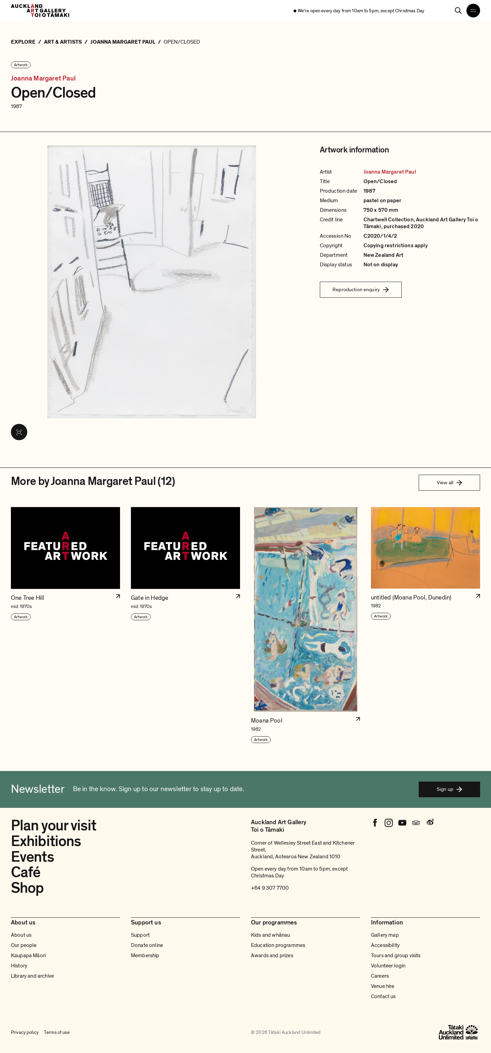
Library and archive (32, 976)
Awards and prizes (272, 955)
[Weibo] (430, 823)
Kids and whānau (270, 935)
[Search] (458, 10)
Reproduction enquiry (360, 289)
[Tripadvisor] (416, 823)
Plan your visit (53, 825)
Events (32, 857)
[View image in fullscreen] (19, 432)
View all (449, 482)
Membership (145, 955)
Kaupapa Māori (28, 955)
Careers (380, 976)
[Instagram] (389, 823)
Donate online (147, 945)
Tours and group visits (396, 955)
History (19, 965)
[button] (65, 625)
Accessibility (385, 945)
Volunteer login (388, 965)
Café (25, 872)
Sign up (449, 789)
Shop (27, 888)
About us (21, 935)
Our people (24, 945)
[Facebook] (375, 823)
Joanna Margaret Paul (43, 78)
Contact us (383, 996)
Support (140, 935)
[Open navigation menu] (473, 10)
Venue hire (383, 986)
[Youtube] (402, 823)
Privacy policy (25, 1032)
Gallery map (385, 935)
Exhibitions (46, 841)
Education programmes (278, 945)
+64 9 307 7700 (270, 888)
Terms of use (57, 1032)
